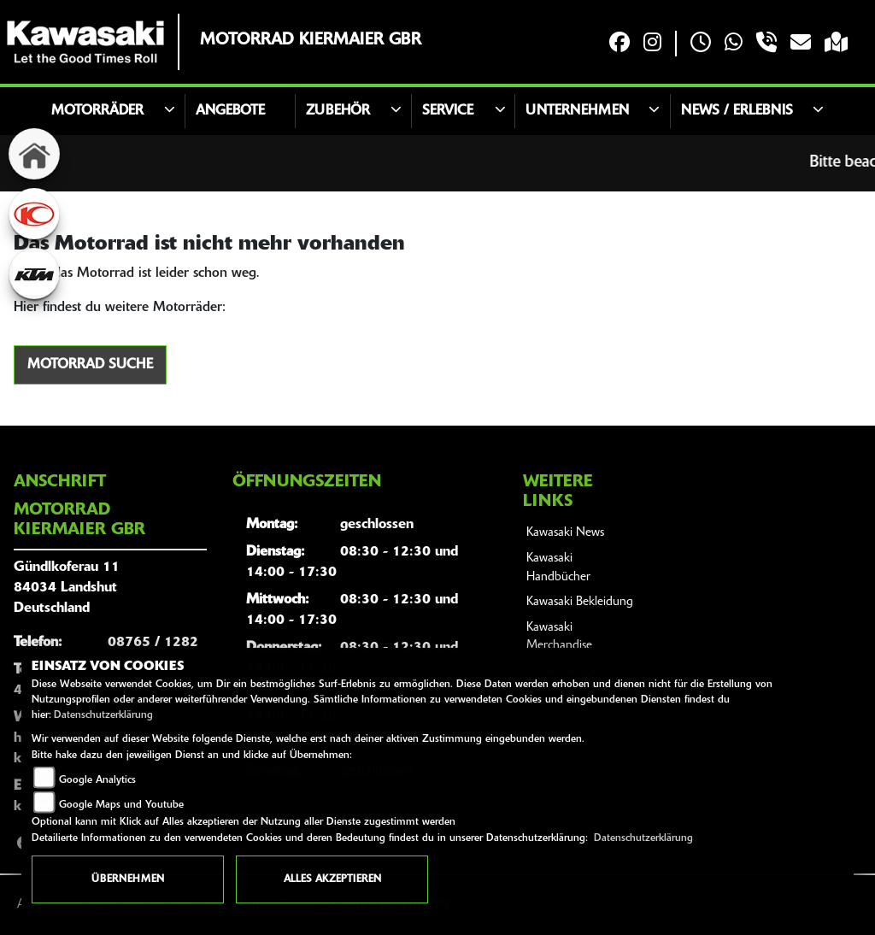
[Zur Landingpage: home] (34, 153)
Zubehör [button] (338, 111)
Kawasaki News (565, 532)
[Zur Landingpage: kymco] (34, 213)
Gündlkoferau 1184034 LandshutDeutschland (67, 588)
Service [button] (447, 111)
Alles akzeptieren (332, 879)
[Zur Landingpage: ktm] (34, 273)
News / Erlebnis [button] (737, 111)
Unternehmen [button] (577, 111)
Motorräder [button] (97, 111)
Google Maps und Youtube (121, 805)
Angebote (230, 111)
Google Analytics (97, 780)
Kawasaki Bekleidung (579, 602)
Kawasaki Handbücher (558, 568)
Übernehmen (127, 879)
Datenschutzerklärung (103, 715)
